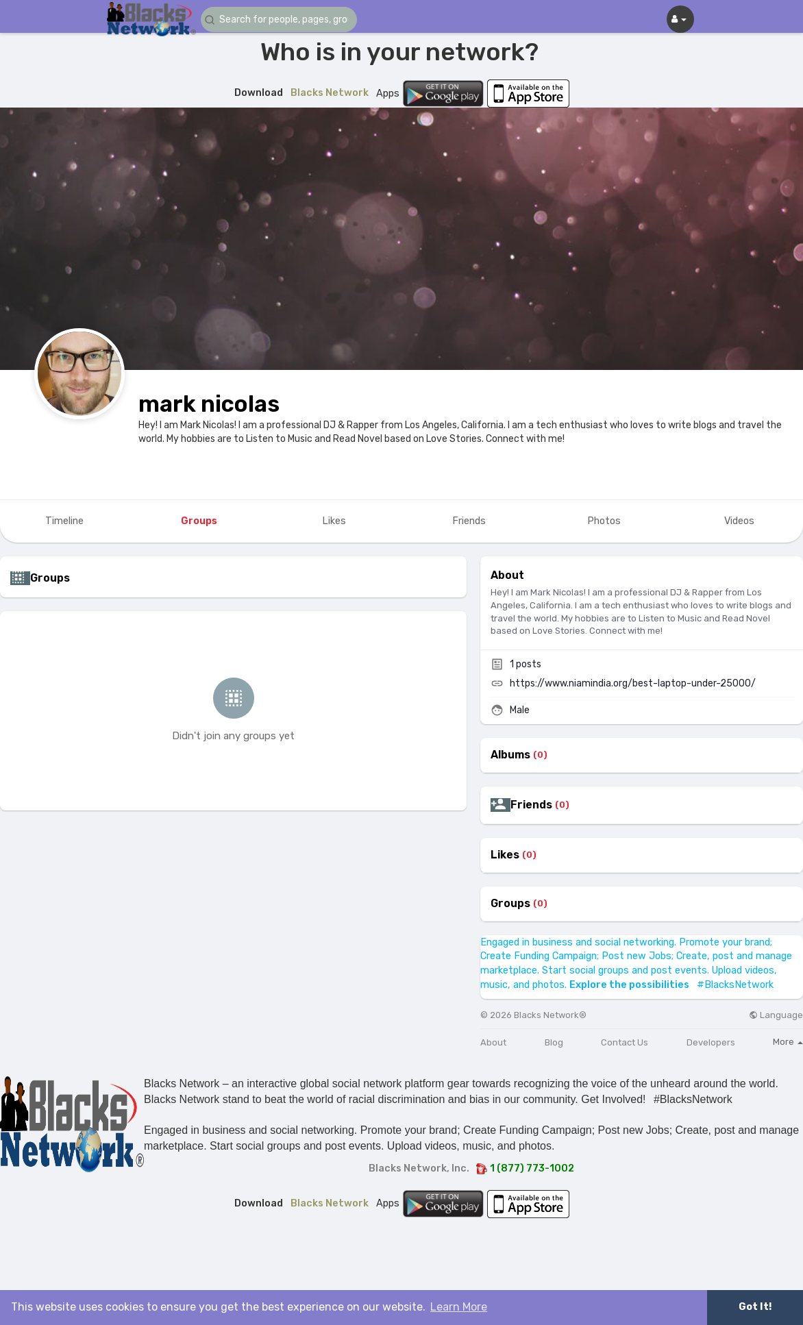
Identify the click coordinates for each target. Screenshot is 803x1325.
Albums (510, 755)
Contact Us (624, 1042)
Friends (531, 805)
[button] (283, 19)
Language (776, 1015)
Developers (711, 1042)
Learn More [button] (458, 1306)
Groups (510, 903)
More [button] (788, 1042)
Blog (554, 1042)
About (493, 1042)
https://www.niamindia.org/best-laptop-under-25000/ (633, 683)
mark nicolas (209, 404)
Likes (505, 855)
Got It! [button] (755, 1307)
